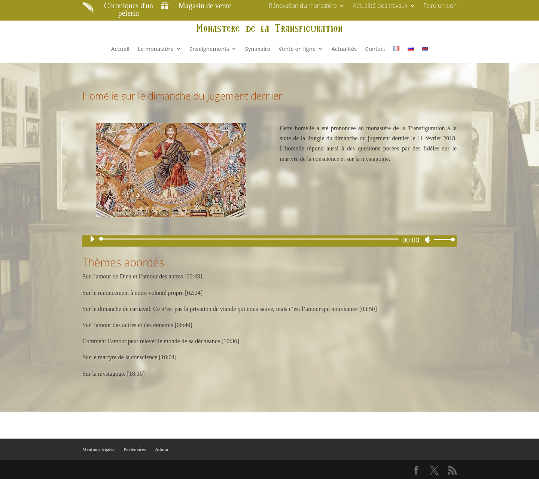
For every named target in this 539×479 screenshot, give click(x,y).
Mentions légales (98, 449)
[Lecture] (92, 239)
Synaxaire (257, 48)
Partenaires (135, 449)
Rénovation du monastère (303, 6)
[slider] (250, 239)
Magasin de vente (205, 5)
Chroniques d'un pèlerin (128, 9)
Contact (375, 48)
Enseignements (209, 48)
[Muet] (427, 239)
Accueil (120, 48)
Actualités (344, 48)
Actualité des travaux (380, 6)
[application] (269, 239)
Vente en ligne (297, 48)
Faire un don (440, 6)
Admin (161, 449)
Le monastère (156, 48)
